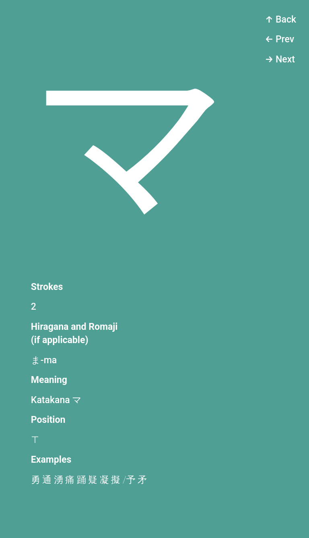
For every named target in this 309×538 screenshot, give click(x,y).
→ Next (280, 59)
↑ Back (280, 19)
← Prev (279, 39)
